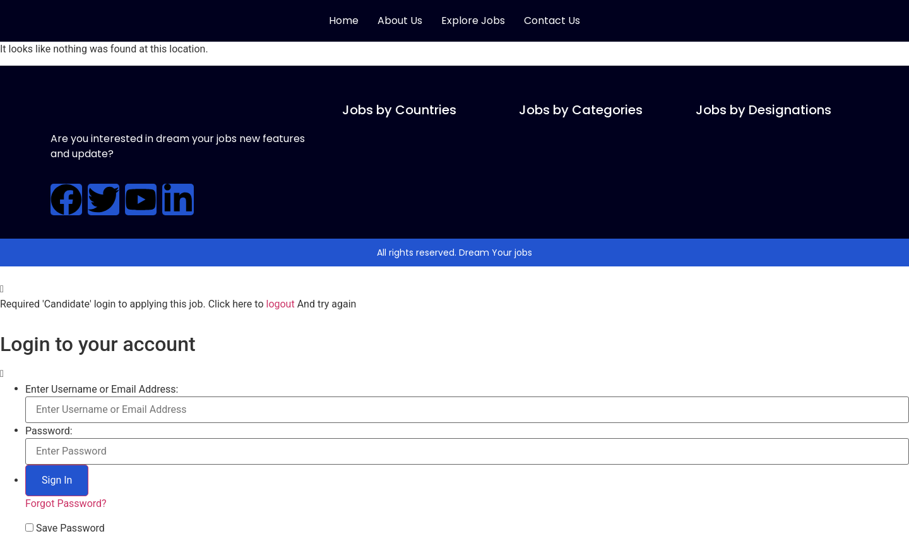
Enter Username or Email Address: (101, 389)
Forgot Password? (66, 503)
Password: (49, 431)
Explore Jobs (473, 20)
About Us (399, 20)
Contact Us (552, 20)
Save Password (70, 528)
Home (344, 20)
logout (280, 304)
